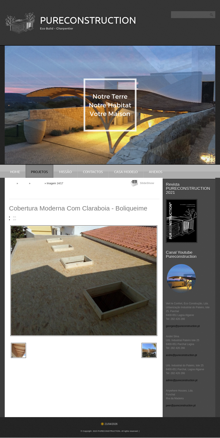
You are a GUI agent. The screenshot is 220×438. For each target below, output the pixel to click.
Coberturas (37, 183)
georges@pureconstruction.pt (183, 326)
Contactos (93, 172)
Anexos (155, 172)
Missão (65, 172)
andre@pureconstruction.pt (181, 355)
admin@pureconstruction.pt (181, 380)
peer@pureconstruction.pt (181, 405)
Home (15, 172)
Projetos (39, 172)
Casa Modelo (126, 172)
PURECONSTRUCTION (88, 20)
